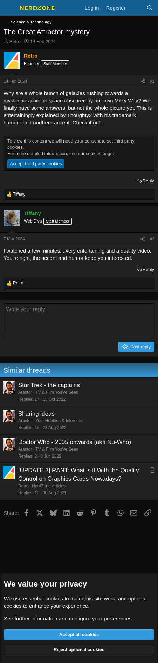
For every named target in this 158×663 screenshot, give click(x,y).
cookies (54, 599)
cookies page (99, 153)
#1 (152, 81)
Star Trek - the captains (49, 385)
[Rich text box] (79, 320)
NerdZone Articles (48, 485)
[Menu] (9, 8)
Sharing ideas (36, 413)
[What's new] (136, 7)
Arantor (25, 392)
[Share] (142, 82)
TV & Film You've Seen (56, 392)
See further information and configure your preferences (67, 618)
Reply (148, 180)
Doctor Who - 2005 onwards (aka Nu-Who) (74, 442)
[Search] (150, 7)
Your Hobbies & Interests (58, 420)
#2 (152, 238)
